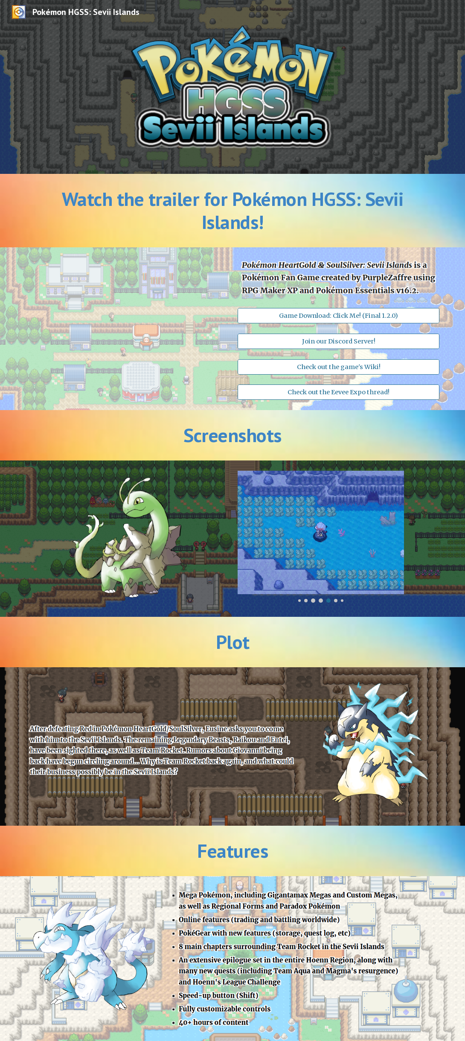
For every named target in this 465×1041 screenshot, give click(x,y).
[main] (232, 211)
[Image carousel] (321, 536)
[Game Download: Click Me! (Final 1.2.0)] (338, 316)
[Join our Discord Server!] (338, 341)
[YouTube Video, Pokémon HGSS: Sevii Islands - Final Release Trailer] (126, 321)
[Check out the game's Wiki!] (338, 367)
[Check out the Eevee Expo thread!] (338, 392)
